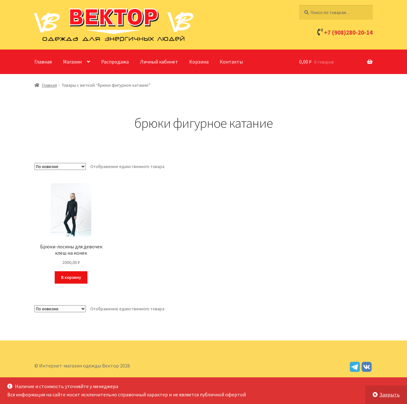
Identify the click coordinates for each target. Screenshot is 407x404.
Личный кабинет (159, 61)
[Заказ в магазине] (60, 166)
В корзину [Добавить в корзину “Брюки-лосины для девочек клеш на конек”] (71, 277)
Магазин (72, 61)
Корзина (199, 61)
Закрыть (389, 394)
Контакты (231, 61)
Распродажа (115, 61)
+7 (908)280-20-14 (348, 32)
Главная (43, 61)
